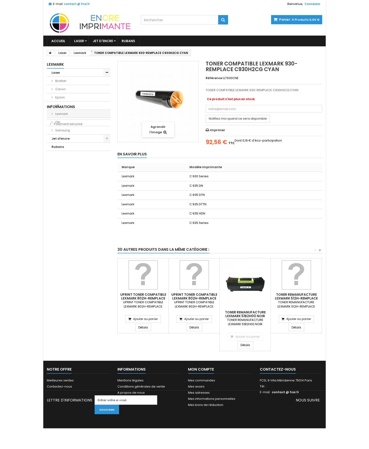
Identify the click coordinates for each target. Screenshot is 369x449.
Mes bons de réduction (205, 405)
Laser (79, 41)
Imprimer (217, 130)
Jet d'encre (103, 41)
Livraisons (61, 167)
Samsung (62, 130)
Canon (60, 89)
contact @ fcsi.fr (285, 392)
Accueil (58, 41)
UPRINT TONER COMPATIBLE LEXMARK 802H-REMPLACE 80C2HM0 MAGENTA (143, 298)
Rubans (128, 41)
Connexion (312, 4)
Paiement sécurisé (68, 176)
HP (57, 105)
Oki (57, 122)
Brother (61, 81)
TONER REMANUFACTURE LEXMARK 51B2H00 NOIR (245, 314)
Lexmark (61, 114)
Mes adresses (199, 392)
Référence (214, 78)
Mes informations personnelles (211, 398)
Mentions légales (130, 380)
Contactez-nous (59, 386)
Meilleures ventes (60, 380)
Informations (61, 159)
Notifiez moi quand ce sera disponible (238, 118)
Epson (60, 97)
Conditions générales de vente (141, 386)
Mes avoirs (196, 386)
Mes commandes (201, 380)
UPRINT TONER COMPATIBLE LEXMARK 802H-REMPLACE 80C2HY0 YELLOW (194, 298)
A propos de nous (131, 392)
